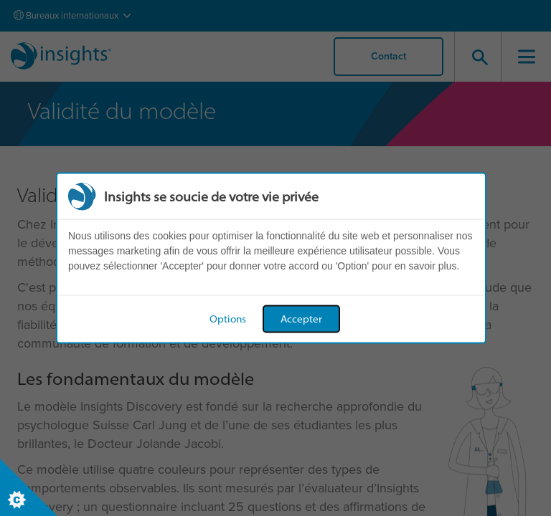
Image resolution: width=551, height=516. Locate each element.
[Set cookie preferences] (28, 487)
